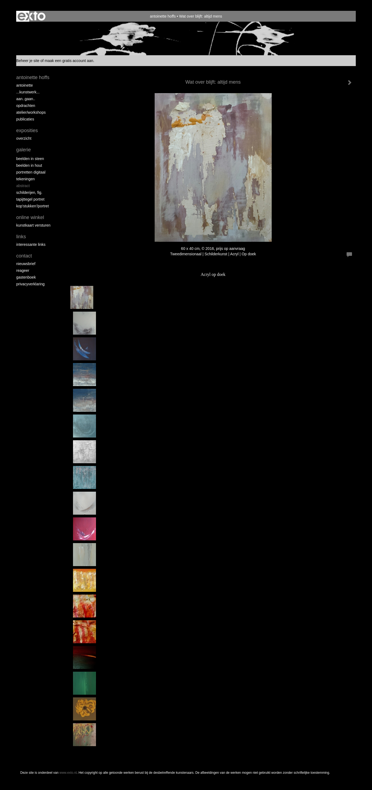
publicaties (25, 119)
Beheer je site (27, 60)
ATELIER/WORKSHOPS (31, 112)
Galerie (23, 149)
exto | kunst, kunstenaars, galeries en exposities (31, 16)
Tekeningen (25, 179)
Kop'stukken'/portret (32, 206)
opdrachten (25, 105)
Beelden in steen (30, 158)
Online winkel (30, 217)
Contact (24, 256)
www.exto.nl (68, 773)
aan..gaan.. (25, 99)
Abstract (23, 186)
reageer (22, 270)
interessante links (30, 244)
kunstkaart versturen (33, 225)
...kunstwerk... (27, 92)
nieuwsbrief (25, 264)
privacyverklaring (30, 284)
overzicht (23, 138)
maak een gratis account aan (69, 60)
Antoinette (24, 85)
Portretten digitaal (30, 172)
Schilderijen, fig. (29, 192)
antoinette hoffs (162, 16)
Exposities (27, 130)
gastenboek (26, 277)
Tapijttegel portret (30, 199)
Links (21, 236)
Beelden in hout (29, 165)
